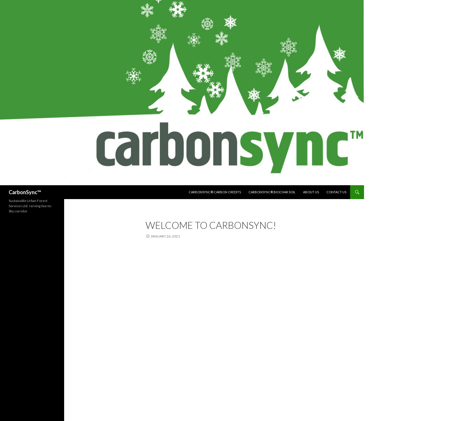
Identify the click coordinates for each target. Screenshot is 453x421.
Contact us (336, 192)
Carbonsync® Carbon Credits (215, 192)
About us (311, 192)
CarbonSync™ (25, 192)
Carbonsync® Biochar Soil (272, 192)
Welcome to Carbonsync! (211, 225)
